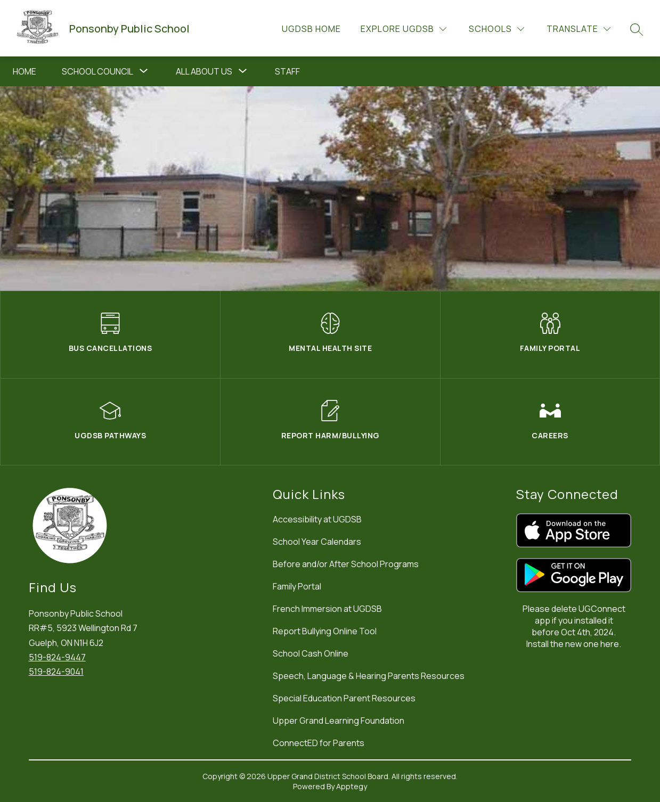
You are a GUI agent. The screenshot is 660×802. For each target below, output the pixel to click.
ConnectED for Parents (318, 743)
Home (24, 71)
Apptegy (351, 786)
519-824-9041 (56, 671)
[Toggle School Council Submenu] (143, 71)
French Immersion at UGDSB (327, 609)
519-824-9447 (57, 657)
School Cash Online (310, 653)
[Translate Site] (578, 29)
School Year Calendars (317, 541)
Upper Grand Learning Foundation (338, 720)
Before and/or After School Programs (346, 564)
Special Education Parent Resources (344, 698)
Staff (287, 71)
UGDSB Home (311, 29)
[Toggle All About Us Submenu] (243, 71)
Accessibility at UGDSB (317, 519)
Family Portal (297, 586)
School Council (97, 71)
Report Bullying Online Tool (325, 631)
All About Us (204, 71)
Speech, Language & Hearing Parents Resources (369, 676)
